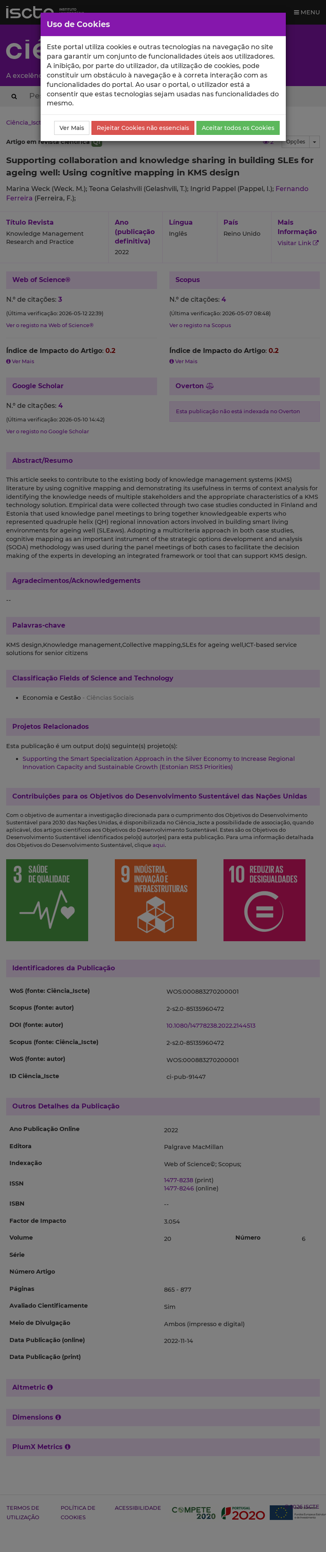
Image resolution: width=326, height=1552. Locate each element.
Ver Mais (71, 128)
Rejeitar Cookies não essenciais (143, 128)
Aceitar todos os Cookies (238, 128)
